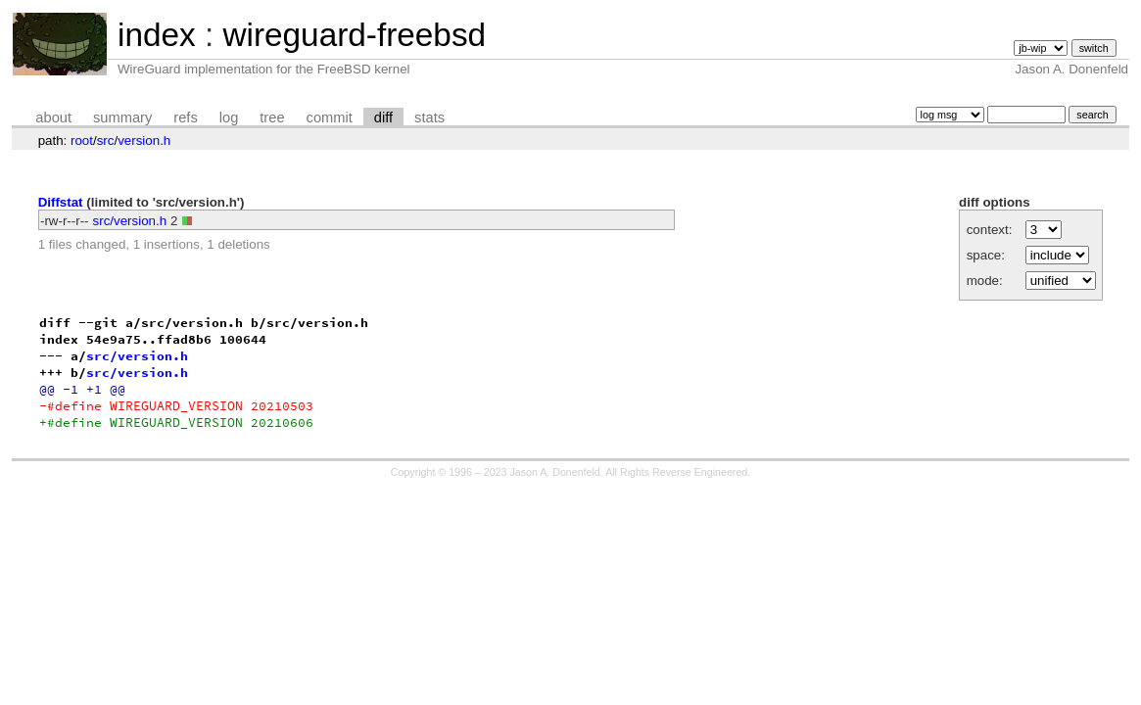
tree (272, 117)
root (82, 140)
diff (383, 117)
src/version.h (130, 220)
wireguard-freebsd (354, 35)
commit (330, 117)
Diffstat (60, 202)
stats (429, 117)
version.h (144, 140)
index (157, 35)
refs (185, 117)
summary (122, 117)
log (229, 117)
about (53, 117)
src (106, 140)
